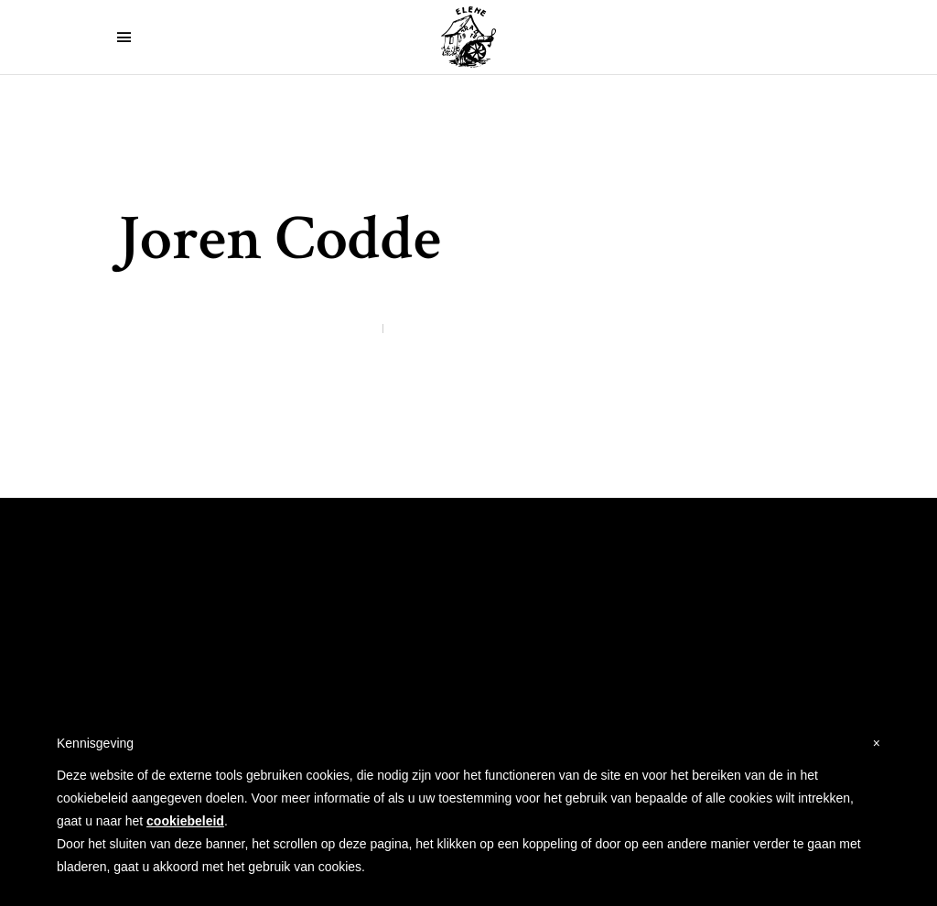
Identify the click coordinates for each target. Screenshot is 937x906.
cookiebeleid (185, 821)
